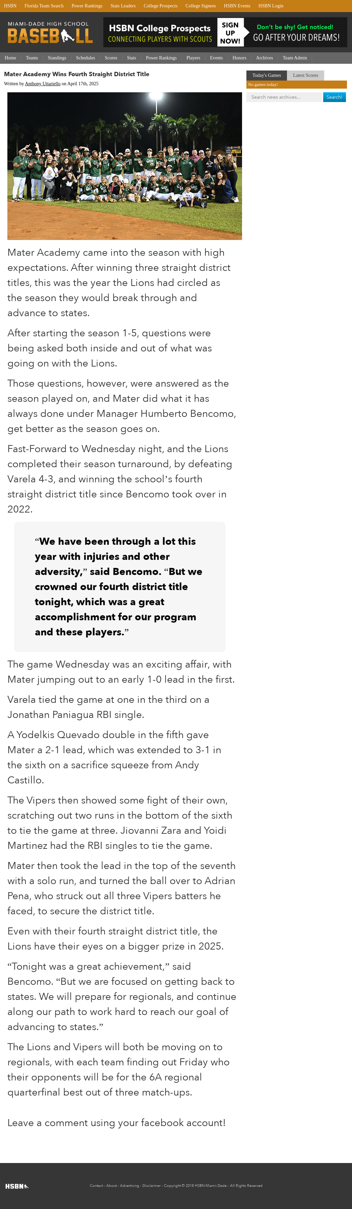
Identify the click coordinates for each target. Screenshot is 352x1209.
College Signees (200, 5)
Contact (96, 1185)
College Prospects (161, 5)
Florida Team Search (43, 5)
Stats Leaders (123, 5)
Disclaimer (151, 1185)
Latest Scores (305, 75)
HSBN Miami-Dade (211, 1185)
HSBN (10, 5)
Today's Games (266, 75)
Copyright (172, 1185)
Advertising (129, 1185)
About (111, 1185)
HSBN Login (270, 5)
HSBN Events (237, 5)
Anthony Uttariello (42, 83)
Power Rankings (87, 5)
